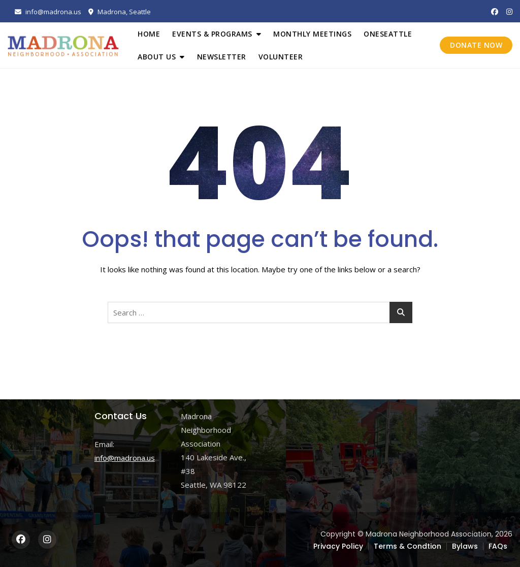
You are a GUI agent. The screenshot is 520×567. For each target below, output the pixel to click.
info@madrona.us (48, 11)
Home (149, 34)
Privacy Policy (338, 546)
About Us (157, 56)
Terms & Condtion (407, 546)
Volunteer (280, 56)
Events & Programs (212, 34)
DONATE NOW (476, 45)
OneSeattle (388, 34)
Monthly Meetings (312, 34)
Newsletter (221, 56)
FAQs (498, 546)
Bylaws (465, 546)
